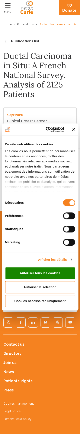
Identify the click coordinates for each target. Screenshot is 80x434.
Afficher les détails (52, 259)
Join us (9, 362)
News (8, 372)
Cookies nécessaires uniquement (40, 301)
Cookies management (18, 403)
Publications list (21, 41)
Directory (12, 353)
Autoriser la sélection (40, 287)
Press (8, 390)
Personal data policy (17, 419)
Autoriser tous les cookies (40, 273)
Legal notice (11, 411)
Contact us (13, 344)
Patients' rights (17, 381)
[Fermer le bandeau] (73, 129)
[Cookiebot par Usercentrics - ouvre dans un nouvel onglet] (47, 129)
